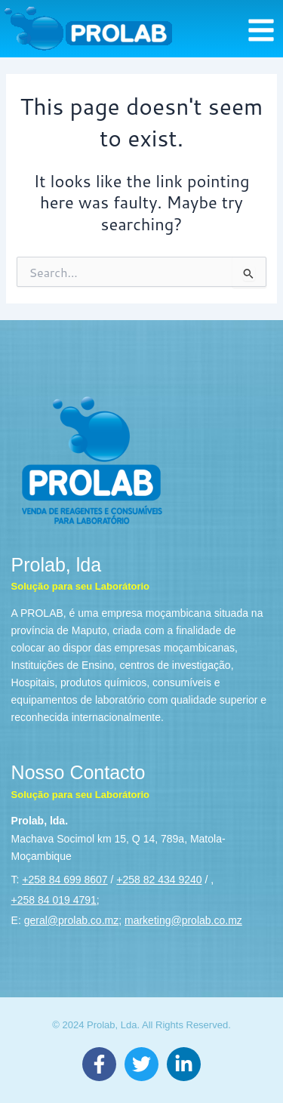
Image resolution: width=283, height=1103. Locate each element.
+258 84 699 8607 (64, 879)
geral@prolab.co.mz (71, 920)
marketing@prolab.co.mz (183, 920)
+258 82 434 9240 (158, 879)
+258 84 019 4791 (54, 900)
